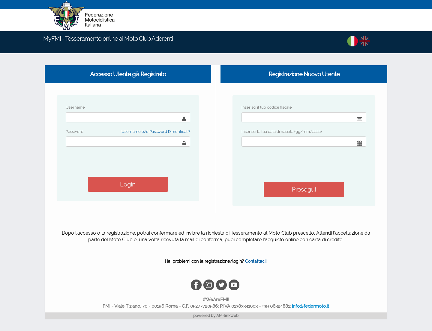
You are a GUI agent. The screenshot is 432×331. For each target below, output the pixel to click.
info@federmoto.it (310, 306)
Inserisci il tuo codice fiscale (267, 107)
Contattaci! (256, 261)
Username (75, 107)
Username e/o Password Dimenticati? (156, 131)
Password (74, 131)
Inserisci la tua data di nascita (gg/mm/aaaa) (282, 131)
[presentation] (287, 164)
